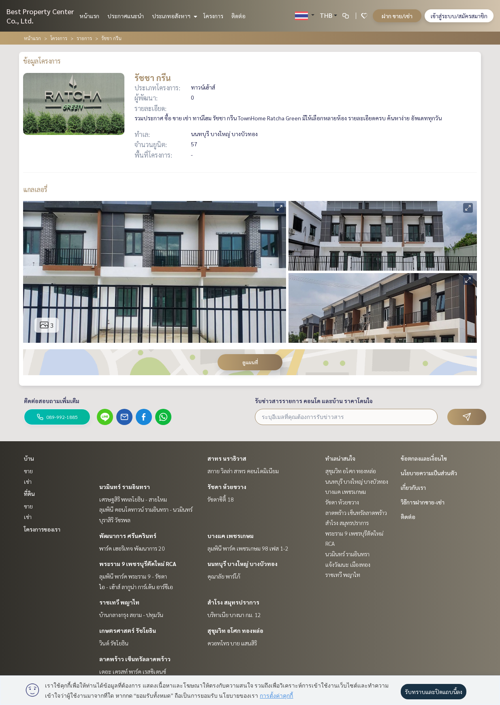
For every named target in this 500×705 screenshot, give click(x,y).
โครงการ (213, 15)
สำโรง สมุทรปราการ (233, 602)
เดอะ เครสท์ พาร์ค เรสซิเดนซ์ (132, 671)
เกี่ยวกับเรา (413, 487)
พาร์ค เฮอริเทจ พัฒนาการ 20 (132, 548)
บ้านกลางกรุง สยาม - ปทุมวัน (131, 614)
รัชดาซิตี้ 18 (220, 499)
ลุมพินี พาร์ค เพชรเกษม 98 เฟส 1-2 (247, 548)
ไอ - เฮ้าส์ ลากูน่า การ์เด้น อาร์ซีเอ (136, 586)
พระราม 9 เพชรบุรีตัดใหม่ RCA (137, 563)
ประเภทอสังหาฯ (173, 15)
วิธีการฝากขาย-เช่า (422, 502)
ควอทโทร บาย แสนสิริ (232, 643)
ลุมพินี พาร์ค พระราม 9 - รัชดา (133, 576)
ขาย (28, 470)
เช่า (28, 481)
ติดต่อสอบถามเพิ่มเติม (51, 400)
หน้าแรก (89, 15)
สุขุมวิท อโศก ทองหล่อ (235, 630)
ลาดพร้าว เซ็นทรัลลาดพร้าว (135, 658)
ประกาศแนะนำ (125, 15)
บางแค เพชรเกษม (230, 535)
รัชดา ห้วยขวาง (226, 486)
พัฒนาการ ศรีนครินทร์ (127, 535)
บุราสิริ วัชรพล (114, 519)
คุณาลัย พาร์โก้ (223, 576)
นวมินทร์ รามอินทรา (124, 486)
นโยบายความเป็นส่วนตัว (429, 472)
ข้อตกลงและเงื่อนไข (424, 458)
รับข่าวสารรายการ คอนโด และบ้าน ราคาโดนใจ (314, 400)
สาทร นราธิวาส (226, 458)
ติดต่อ (238, 15)
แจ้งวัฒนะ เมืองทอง (347, 564)
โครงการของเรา (42, 529)
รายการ (84, 38)
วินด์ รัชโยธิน (113, 643)
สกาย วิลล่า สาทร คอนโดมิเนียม (243, 470)
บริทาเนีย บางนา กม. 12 (234, 614)
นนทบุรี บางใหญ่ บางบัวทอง (242, 563)
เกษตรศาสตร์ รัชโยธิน (127, 630)
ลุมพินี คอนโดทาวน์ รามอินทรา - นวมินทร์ (145, 509)
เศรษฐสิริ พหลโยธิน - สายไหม (133, 499)
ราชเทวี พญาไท (119, 602)
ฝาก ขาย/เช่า (397, 15)
